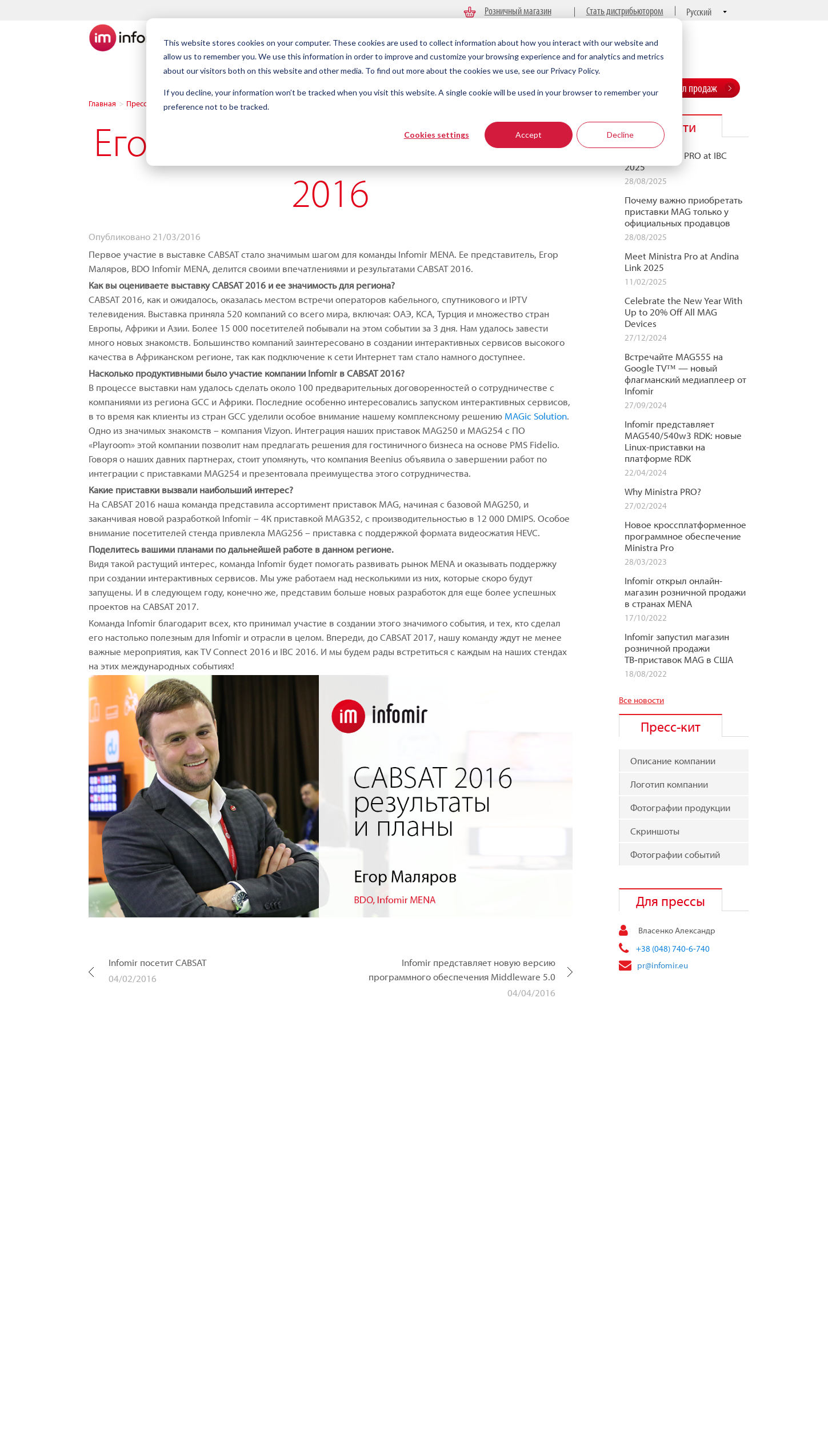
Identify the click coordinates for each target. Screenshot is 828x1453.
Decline (620, 134)
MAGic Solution (536, 416)
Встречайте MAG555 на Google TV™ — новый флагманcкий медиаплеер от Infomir (685, 374)
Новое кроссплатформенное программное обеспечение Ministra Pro (685, 536)
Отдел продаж (691, 88)
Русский (698, 11)
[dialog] (414, 92)
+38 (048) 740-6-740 (673, 948)
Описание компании (672, 761)
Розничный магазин (518, 10)
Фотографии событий (675, 854)
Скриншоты (654, 831)
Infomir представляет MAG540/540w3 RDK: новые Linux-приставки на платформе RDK (683, 441)
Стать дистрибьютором (624, 10)
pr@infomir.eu (662, 965)
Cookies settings (436, 134)
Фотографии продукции (680, 807)
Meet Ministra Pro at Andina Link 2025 (682, 261)
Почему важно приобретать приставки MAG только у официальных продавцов (683, 211)
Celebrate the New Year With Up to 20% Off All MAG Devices (683, 312)
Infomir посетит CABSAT (157, 962)
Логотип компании (669, 784)
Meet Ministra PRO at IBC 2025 (676, 161)
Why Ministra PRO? (663, 491)
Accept (528, 134)
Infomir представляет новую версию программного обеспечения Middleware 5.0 (462, 969)
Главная (102, 103)
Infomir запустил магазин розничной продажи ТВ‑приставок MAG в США (679, 648)
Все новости (641, 699)
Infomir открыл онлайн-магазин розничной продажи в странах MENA (685, 592)
